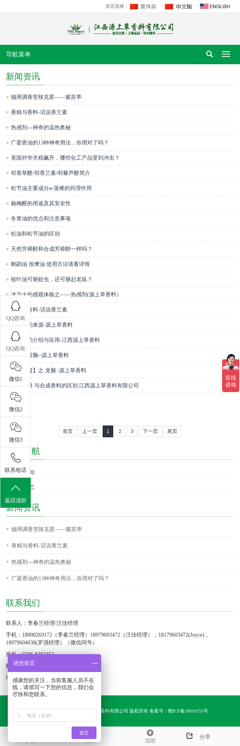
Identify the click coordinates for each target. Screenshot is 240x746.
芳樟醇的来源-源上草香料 (42, 325)
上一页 (89, 431)
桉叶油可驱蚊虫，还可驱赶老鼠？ (52, 279)
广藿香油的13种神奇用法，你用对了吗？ (60, 143)
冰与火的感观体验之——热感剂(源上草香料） (66, 294)
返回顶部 (15, 493)
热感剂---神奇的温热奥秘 (41, 127)
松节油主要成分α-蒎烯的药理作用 (51, 188)
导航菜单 (18, 54)
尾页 (172, 431)
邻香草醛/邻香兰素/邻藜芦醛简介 (50, 173)
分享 (195, 737)
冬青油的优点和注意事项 (41, 219)
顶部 (150, 735)
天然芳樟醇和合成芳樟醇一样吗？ (52, 249)
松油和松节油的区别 (35, 234)
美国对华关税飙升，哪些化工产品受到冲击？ (65, 158)
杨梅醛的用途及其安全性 (41, 203)
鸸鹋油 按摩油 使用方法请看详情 (50, 264)
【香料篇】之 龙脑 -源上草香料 (48, 370)
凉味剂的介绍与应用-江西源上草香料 (55, 340)
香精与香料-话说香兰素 (39, 112)
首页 (68, 431)
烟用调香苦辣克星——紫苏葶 (46, 97)
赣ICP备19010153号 (188, 711)
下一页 (150, 431)
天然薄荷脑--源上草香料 (40, 355)
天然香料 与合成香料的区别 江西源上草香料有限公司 (75, 386)
